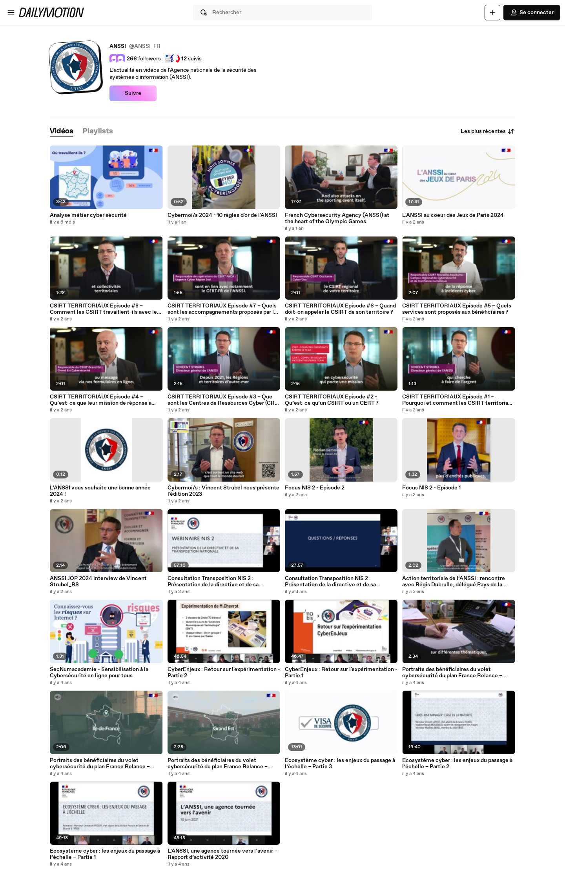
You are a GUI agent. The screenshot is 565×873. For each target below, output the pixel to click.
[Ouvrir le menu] (11, 12)
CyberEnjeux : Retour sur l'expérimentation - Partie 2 (224, 672)
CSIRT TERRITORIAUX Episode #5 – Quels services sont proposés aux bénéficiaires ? (456, 309)
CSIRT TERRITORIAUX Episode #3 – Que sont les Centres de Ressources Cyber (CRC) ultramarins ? (224, 400)
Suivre (133, 93)
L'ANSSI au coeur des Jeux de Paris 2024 (453, 215)
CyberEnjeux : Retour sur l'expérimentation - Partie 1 (341, 672)
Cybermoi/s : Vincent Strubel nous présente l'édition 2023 (223, 491)
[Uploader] (492, 12)
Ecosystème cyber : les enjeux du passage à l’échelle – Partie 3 (340, 763)
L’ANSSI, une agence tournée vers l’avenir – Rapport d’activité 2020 (222, 854)
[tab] (61, 131)
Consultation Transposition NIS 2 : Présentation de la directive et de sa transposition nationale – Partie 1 (213, 581)
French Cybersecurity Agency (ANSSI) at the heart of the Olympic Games (337, 218)
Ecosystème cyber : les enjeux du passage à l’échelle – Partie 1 (105, 854)
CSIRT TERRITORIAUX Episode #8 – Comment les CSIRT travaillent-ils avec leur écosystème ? (106, 309)
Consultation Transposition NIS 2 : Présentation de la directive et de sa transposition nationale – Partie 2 (330, 581)
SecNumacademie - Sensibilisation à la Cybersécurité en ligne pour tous (99, 672)
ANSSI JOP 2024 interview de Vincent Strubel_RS (98, 581)
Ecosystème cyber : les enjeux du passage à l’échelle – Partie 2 (457, 763)
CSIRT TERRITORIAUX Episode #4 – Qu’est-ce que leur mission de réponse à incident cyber (100, 400)
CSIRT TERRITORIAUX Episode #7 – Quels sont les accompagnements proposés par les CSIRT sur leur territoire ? (224, 309)
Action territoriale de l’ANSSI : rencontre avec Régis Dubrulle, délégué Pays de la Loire (453, 581)
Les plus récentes (488, 131)
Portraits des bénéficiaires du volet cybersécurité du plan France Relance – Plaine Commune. (100, 763)
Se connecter (532, 12)
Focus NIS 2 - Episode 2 (314, 488)
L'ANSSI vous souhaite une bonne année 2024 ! (100, 491)
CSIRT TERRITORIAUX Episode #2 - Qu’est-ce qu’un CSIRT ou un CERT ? (332, 400)
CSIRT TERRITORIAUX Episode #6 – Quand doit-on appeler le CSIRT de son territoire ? (340, 309)
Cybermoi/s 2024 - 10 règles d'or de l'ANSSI (222, 215)
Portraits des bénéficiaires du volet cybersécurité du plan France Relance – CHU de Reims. (218, 763)
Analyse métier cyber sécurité (88, 215)
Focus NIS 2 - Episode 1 (431, 488)
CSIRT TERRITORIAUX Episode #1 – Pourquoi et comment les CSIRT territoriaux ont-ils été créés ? (458, 400)
